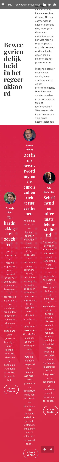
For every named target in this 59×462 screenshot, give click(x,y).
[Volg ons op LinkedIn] (44, 4)
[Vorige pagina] (44, 449)
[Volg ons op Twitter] (49, 4)
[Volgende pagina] (51, 449)
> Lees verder (11, 389)
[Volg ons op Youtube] (54, 4)
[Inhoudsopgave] (3, 4)
